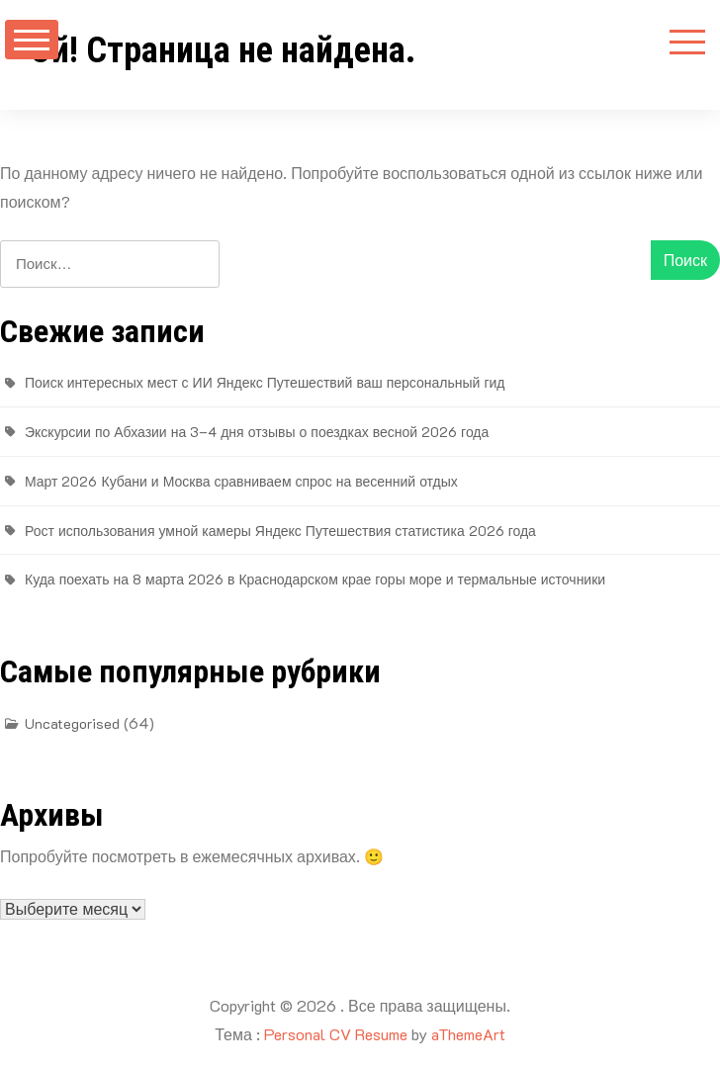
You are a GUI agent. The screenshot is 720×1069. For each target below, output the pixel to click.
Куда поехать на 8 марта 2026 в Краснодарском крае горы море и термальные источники (315, 579)
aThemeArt (468, 1034)
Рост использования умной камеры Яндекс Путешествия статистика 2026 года (280, 530)
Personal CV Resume (335, 1034)
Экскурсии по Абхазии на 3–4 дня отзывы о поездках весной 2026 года (257, 431)
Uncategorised (72, 723)
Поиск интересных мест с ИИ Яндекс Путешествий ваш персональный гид (264, 382)
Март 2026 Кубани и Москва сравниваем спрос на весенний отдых (241, 481)
